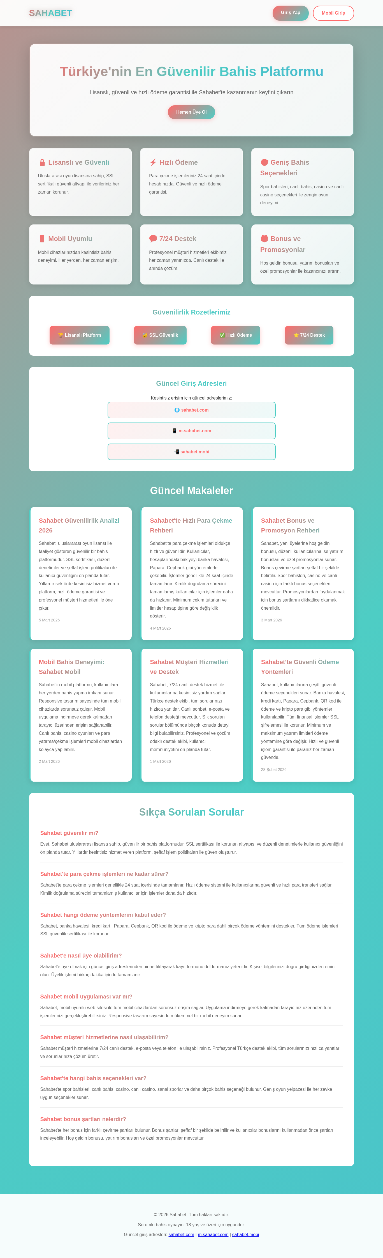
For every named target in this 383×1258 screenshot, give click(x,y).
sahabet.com (181, 1234)
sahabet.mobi (245, 1234)
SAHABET (51, 13)
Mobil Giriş (333, 13)
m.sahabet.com (213, 1234)
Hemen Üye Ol (191, 112)
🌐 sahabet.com (191, 410)
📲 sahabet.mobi (192, 451)
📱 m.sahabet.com (191, 430)
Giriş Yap (290, 12)
